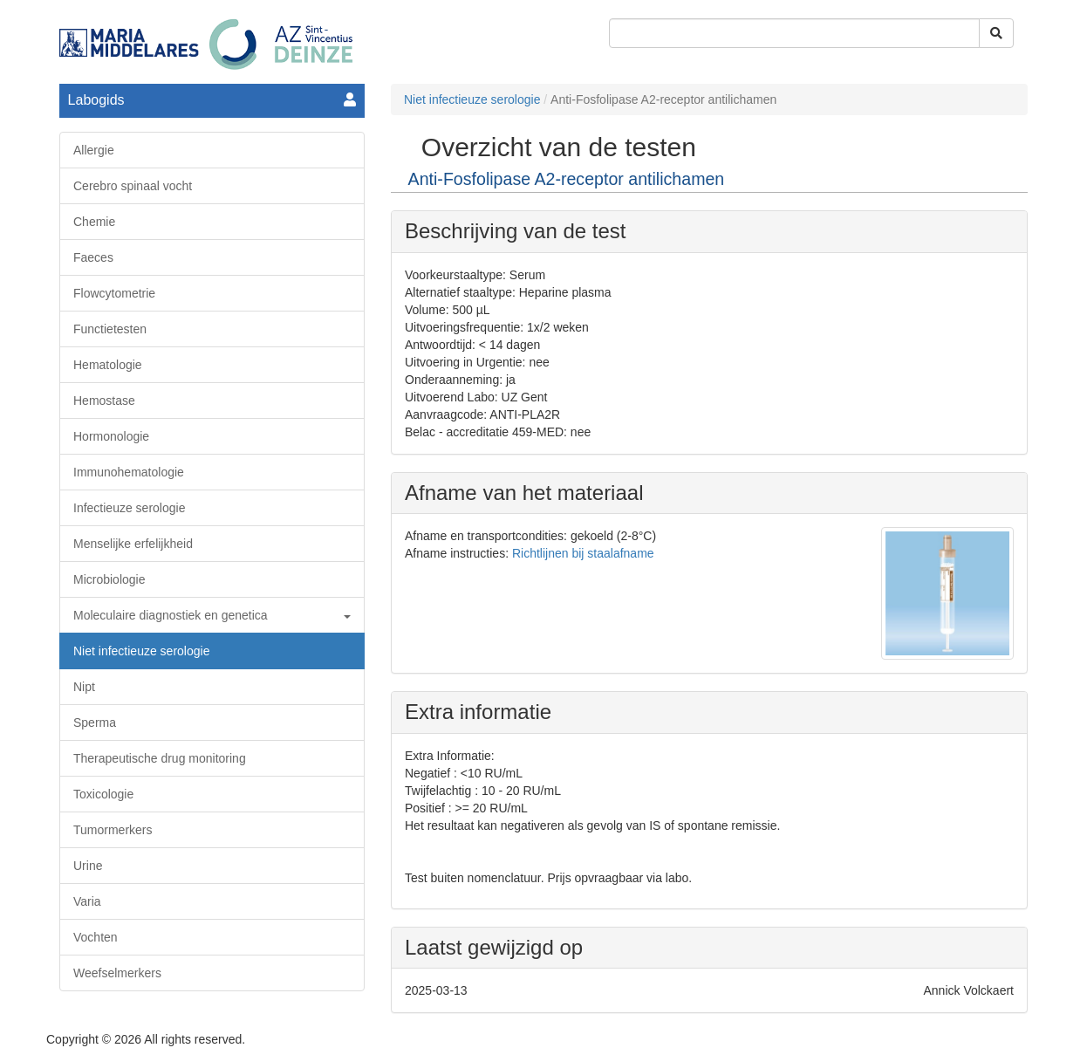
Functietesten (110, 329)
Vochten (95, 937)
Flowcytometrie (114, 293)
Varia (87, 901)
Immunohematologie (128, 472)
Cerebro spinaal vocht (132, 186)
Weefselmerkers (117, 973)
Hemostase (104, 401)
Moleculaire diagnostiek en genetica (212, 615)
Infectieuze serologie (129, 508)
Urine (87, 866)
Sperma (94, 722)
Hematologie (107, 365)
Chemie (94, 222)
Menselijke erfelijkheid (133, 544)
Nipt (84, 687)
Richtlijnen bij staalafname (583, 553)
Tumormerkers (113, 830)
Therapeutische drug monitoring (159, 758)
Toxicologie (103, 794)
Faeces (93, 257)
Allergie (93, 150)
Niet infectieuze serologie (141, 651)
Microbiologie (109, 579)
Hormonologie (111, 436)
